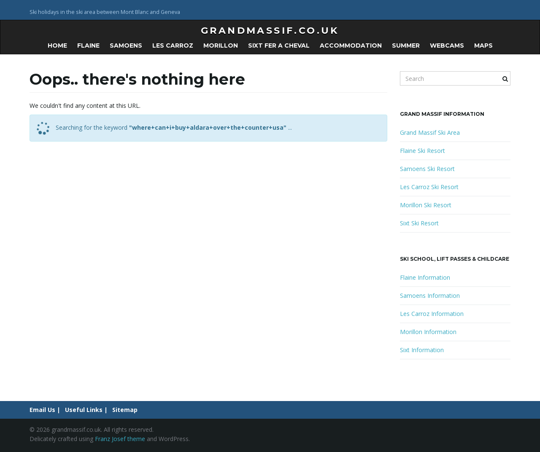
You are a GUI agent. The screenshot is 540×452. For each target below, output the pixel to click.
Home (57, 45)
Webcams (447, 45)
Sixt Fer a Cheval (279, 45)
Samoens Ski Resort (427, 169)
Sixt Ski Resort (419, 223)
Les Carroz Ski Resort (429, 187)
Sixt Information (422, 350)
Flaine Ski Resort (422, 151)
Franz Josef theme (120, 439)
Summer (406, 45)
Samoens (126, 45)
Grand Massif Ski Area (430, 132)
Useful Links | (86, 410)
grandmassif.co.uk (270, 30)
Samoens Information (430, 296)
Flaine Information (425, 277)
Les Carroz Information (432, 314)
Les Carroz (172, 45)
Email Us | (45, 410)
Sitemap (125, 410)
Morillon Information (428, 332)
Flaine (88, 45)
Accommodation (351, 45)
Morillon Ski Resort (425, 205)
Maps (483, 45)
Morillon (220, 45)
